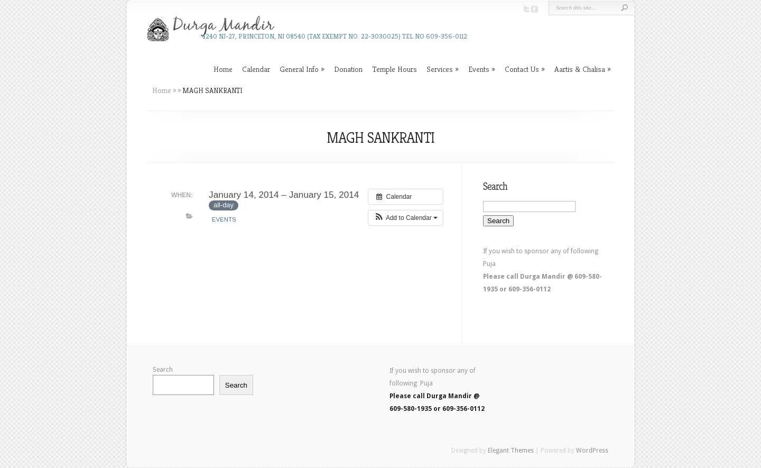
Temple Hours (394, 69)
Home (223, 69)
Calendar (256, 69)
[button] (405, 217)
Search (163, 369)
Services (439, 69)
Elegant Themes (511, 450)
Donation (348, 69)
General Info (299, 69)
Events (478, 69)
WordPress (592, 450)
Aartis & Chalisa (579, 69)
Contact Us (522, 69)
